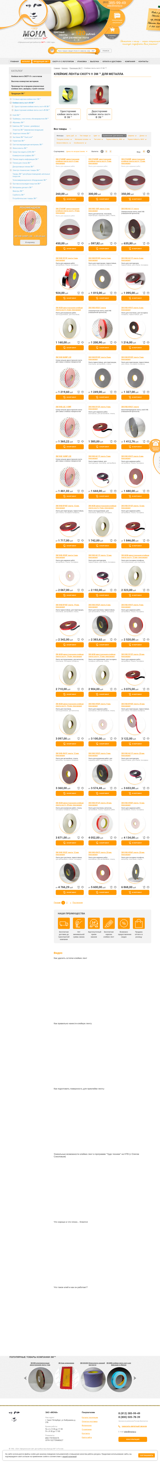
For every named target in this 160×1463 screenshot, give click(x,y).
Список (144, 151)
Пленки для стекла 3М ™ (22, 163)
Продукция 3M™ (41, 61)
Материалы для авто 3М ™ (23, 187)
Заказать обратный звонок (134, 1426)
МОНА (34, 11)
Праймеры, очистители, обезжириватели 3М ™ (31, 119)
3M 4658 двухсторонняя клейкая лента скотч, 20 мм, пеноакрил (70, 804)
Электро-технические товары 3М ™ (26, 170)
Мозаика (148, 151)
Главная (14, 61)
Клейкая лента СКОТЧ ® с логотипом (26, 76)
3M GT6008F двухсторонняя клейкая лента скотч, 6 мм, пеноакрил (67, 161)
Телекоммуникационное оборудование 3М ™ (30, 180)
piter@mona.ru (114, 5)
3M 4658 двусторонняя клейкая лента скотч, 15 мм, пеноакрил (101, 655)
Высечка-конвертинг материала (24, 81)
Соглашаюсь (146, 1455)
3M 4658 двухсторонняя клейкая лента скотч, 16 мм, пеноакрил (70, 705)
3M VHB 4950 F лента (97, 308)
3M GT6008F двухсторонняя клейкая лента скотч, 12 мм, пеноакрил (133, 161)
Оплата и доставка (112, 61)
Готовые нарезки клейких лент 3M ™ (27, 99)
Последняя (74, 903)
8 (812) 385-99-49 (129, 1413)
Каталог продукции (90, 1417)
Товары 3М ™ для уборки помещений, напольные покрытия (31, 175)
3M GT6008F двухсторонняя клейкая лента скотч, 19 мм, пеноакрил (68, 211)
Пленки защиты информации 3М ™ (26, 159)
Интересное (87, 1425)
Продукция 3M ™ (18, 93)
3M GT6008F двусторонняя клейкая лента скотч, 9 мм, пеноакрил (100, 161)
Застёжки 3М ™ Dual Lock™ (23, 137)
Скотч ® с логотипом (63, 61)
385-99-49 (114, 3)
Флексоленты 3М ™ (20, 148)
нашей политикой (69, 1457)
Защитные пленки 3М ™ (21, 133)
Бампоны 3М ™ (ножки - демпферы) (26, 126)
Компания (130, 61)
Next (79, 40)
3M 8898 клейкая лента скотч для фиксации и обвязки (119, 1364)
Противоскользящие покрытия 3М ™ (27, 184)
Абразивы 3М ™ (18, 122)
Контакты (143, 61)
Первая (56, 903)
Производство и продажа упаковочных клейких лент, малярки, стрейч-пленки (27, 87)
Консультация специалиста (117, 16)
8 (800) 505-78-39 (129, 1417)
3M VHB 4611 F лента (130, 209)
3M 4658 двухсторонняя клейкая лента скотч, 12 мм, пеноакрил (135, 556)
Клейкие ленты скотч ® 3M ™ (24, 103)
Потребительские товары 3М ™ (25, 198)
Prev (74, 40)
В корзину (71, 199)
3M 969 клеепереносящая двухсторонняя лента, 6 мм (40, 1364)
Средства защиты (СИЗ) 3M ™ (24, 152)
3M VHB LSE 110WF (63, 407)
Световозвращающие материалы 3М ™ (28, 144)
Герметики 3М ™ (19, 141)
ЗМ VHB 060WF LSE (63, 357)
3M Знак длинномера (66, 1363)
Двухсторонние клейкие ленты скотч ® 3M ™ (32, 110)
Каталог (26, 61)
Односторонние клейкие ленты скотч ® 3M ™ (32, 106)
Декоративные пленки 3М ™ (23, 167)
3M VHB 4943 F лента (130, 407)
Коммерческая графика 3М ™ (24, 155)
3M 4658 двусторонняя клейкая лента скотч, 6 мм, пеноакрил (69, 309)
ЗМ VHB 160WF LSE (63, 456)
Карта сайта (87, 1437)
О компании (87, 1429)
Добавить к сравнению (82, 194)
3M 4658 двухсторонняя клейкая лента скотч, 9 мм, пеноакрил (102, 507)
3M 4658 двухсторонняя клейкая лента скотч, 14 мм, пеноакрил (70, 655)
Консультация (132, 1439)
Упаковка (82, 61)
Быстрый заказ (78, 194)
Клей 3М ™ (16, 115)
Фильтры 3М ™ (18, 191)
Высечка (94, 61)
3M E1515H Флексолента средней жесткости (92, 1364)
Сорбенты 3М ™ (19, 195)
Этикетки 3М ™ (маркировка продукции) (28, 130)
